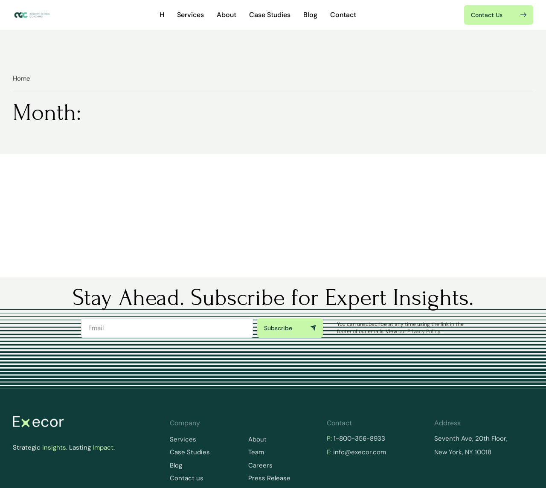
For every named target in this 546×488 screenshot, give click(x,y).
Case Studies (269, 14)
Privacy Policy (423, 331)
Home (21, 78)
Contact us (186, 478)
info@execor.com (359, 452)
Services (190, 14)
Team (256, 452)
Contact (343, 14)
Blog (310, 14)
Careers (260, 465)
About (226, 14)
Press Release (269, 478)
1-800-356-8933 (359, 438)
